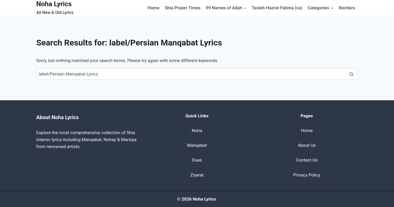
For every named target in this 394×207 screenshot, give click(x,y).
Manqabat (197, 145)
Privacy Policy (306, 175)
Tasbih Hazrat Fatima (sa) (277, 7)
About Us (307, 145)
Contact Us (306, 160)
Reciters (347, 7)
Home (153, 7)
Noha (197, 130)
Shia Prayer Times (182, 7)
